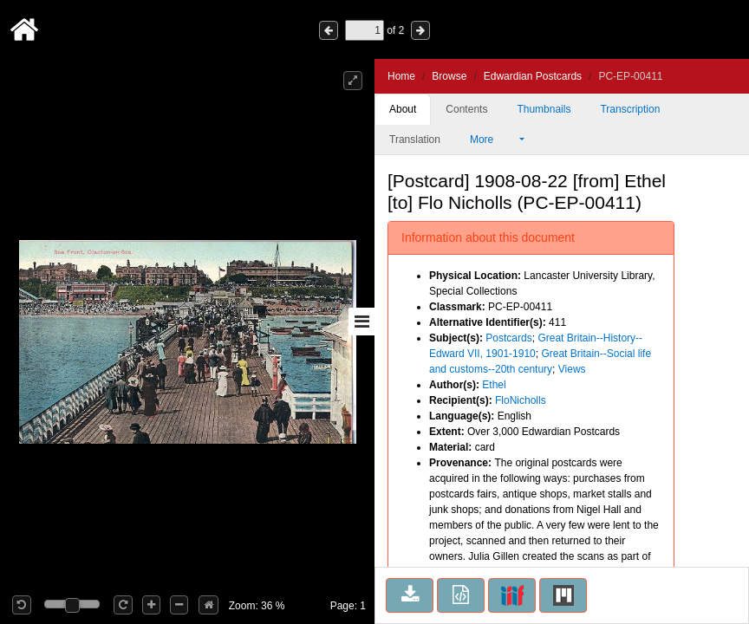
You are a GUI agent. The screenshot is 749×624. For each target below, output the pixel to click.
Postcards (508, 338)
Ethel (493, 385)
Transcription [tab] (630, 109)
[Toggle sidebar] (361, 321)
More (493, 139)
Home (401, 76)
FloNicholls (520, 400)
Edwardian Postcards (533, 76)
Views (572, 369)
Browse (449, 76)
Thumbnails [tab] (543, 109)
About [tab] (402, 109)
